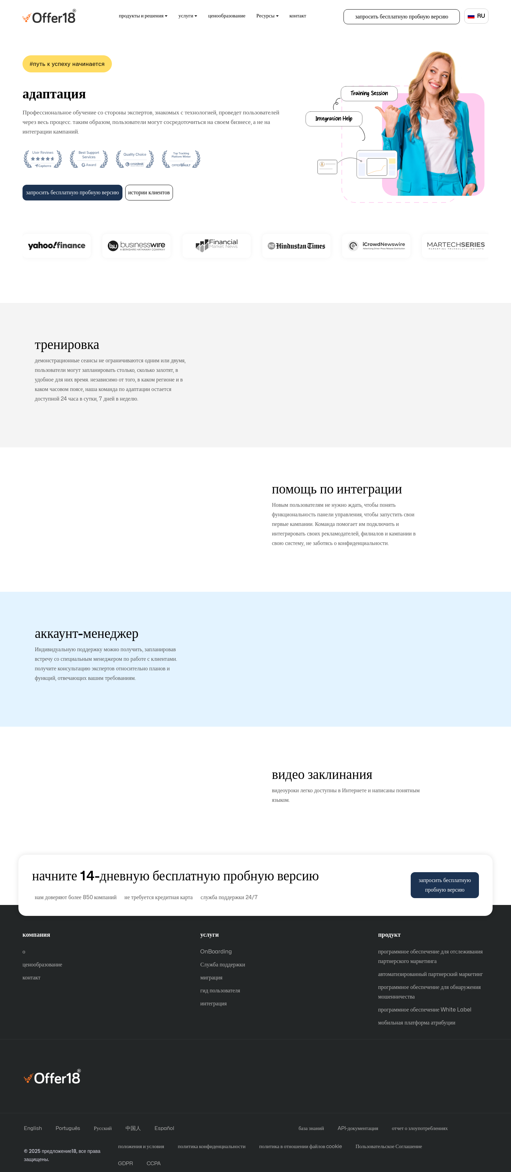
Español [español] (164, 1128)
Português (68, 1128)
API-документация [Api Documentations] (358, 1128)
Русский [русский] (103, 1128)
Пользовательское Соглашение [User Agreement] (388, 1146)
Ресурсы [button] (265, 15)
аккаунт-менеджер (374, 657)
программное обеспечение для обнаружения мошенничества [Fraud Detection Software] (429, 992)
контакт (298, 15)
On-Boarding (394, 126)
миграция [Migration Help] (211, 977)
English (33, 1128)
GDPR (125, 1163)
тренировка (374, 373)
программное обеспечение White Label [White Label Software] (425, 1010)
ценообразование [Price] (42, 964)
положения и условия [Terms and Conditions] (141, 1146)
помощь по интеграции (136, 518)
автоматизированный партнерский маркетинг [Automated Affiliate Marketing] (430, 974)
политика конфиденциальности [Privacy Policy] (212, 1146)
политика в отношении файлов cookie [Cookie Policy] (300, 1146)
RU (476, 16)
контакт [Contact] (31, 977)
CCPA (154, 1163)
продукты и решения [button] (141, 15)
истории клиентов (149, 192)
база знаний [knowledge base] (311, 1128)
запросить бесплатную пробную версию (401, 16)
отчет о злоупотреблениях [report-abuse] (420, 1128)
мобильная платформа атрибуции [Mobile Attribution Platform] (416, 1023)
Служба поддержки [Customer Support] (222, 964)
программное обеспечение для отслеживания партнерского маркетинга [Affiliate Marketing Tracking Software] (430, 956)
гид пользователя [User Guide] (220, 990)
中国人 (133, 1128)
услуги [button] (185, 15)
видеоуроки (137, 789)
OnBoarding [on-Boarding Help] (216, 951)
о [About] (24, 951)
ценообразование (226, 15)
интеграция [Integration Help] (213, 1003)
